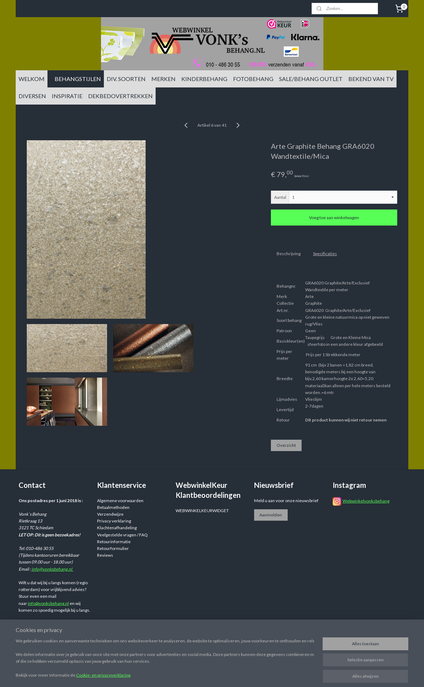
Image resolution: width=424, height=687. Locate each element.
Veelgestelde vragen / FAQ (122, 534)
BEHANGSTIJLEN (78, 78)
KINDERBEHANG (204, 78)
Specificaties (325, 253)
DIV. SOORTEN (126, 78)
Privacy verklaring (114, 521)
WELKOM (32, 78)
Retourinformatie (114, 541)
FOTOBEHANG (253, 78)
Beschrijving (289, 253)
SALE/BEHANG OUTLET (311, 78)
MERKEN (163, 78)
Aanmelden (270, 514)
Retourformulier (113, 548)
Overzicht (286, 445)
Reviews (105, 555)
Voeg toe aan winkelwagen (334, 217)
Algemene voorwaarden (120, 500)
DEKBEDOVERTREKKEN (120, 95)
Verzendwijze (110, 514)
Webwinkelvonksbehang (366, 501)
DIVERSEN (32, 95)
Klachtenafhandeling (117, 527)
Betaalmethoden (113, 507)
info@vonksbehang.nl (52, 569)
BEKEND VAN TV (371, 78)
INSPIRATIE (67, 95)
